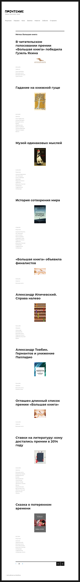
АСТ (17, 176)
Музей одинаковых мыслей (39, 143)
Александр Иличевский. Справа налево (36, 296)
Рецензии (8, 20)
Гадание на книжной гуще (38, 87)
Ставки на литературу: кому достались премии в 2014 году (39, 441)
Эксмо (23, 552)
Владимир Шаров (20, 473)
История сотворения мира (38, 200)
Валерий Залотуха (20, 74)
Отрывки (16, 20)
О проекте (53, 20)
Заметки (29, 20)
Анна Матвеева (20, 71)
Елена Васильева (20, 545)
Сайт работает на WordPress (14, 575)
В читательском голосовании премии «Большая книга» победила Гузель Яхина (39, 47)
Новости (37, 20)
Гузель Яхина (19, 76)
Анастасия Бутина (20, 231)
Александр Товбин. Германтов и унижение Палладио (35, 353)
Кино (23, 20)
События (45, 20)
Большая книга (20, 73)
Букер (17, 123)
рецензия (18, 184)
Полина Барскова (20, 128)
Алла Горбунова (20, 118)
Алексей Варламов (21, 174)
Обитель (18, 490)
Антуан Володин (20, 120)
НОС (23, 488)
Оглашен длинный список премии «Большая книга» (38, 402)
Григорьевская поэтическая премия (19, 480)
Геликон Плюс (19, 389)
